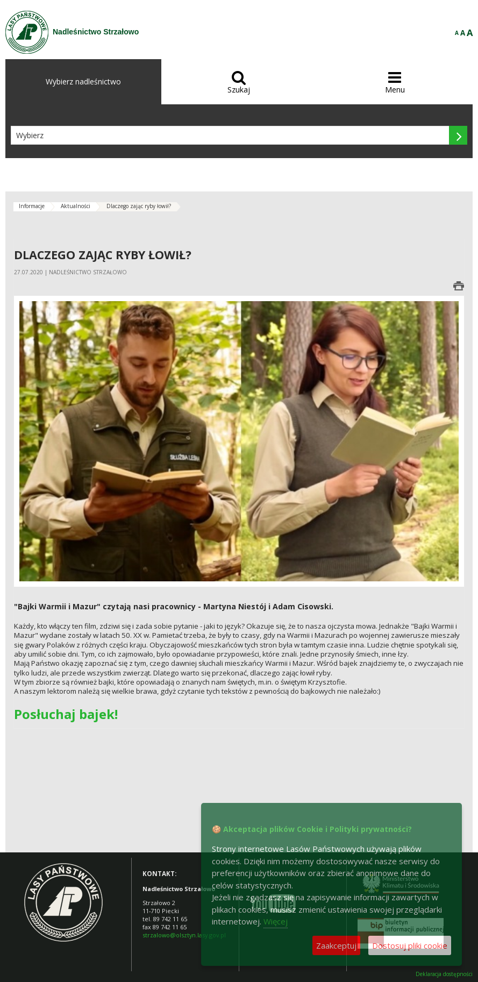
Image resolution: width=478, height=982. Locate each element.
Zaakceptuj (336, 945)
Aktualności (75, 206)
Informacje (32, 206)
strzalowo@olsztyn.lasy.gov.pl (184, 935)
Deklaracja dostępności (444, 974)
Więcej (275, 921)
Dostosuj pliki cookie (409, 945)
